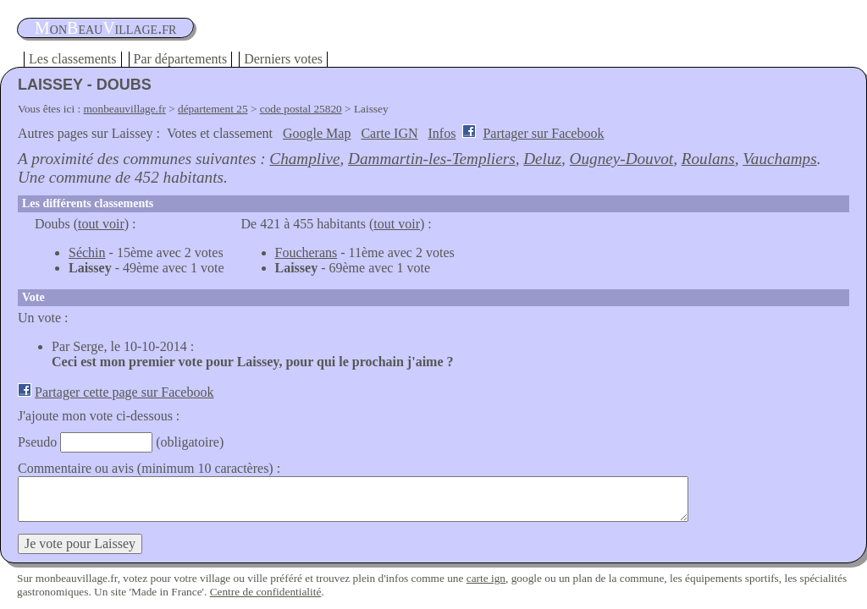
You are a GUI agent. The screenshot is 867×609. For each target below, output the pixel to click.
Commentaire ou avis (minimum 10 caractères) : (149, 468)
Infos (442, 133)
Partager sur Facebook (543, 133)
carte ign (486, 578)
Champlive (304, 158)
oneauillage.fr (105, 28)
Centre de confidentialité (266, 591)
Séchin (87, 252)
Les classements (73, 59)
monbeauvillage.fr (125, 108)
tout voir (101, 224)
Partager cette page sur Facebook (124, 392)
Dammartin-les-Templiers (432, 158)
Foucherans (306, 252)
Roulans (708, 158)
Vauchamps (779, 158)
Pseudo (37, 442)
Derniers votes (283, 59)
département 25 (213, 108)
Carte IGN (389, 133)
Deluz (542, 158)
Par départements (181, 59)
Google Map (317, 133)
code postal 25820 (301, 108)
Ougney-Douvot (622, 158)
